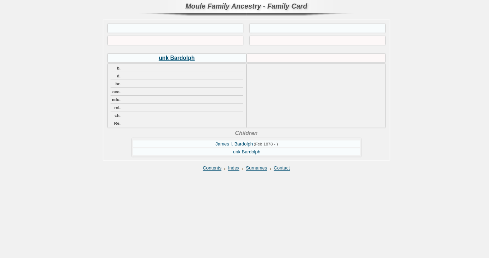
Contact (282, 168)
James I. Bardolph (234, 144)
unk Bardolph (177, 58)
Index (233, 168)
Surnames (256, 168)
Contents (212, 168)
